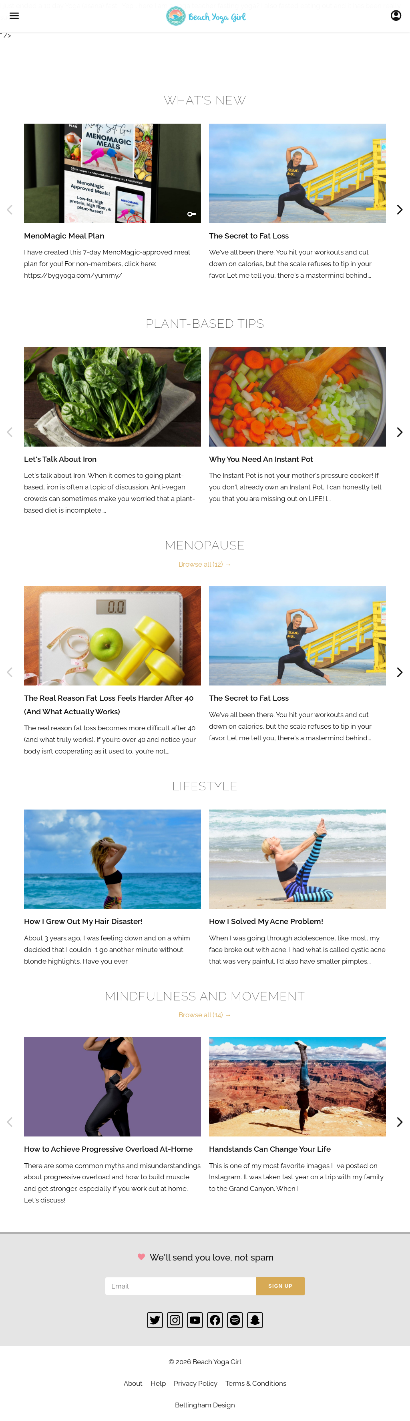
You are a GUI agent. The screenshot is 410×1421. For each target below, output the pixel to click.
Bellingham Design (205, 1405)
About (133, 1383)
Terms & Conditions (255, 1383)
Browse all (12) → (205, 564)
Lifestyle (205, 786)
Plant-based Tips (205, 324)
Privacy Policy (195, 1383)
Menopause (205, 545)
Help (158, 1383)
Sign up (280, 1286)
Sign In (398, 16)
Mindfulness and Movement (205, 996)
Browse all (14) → (205, 1015)
